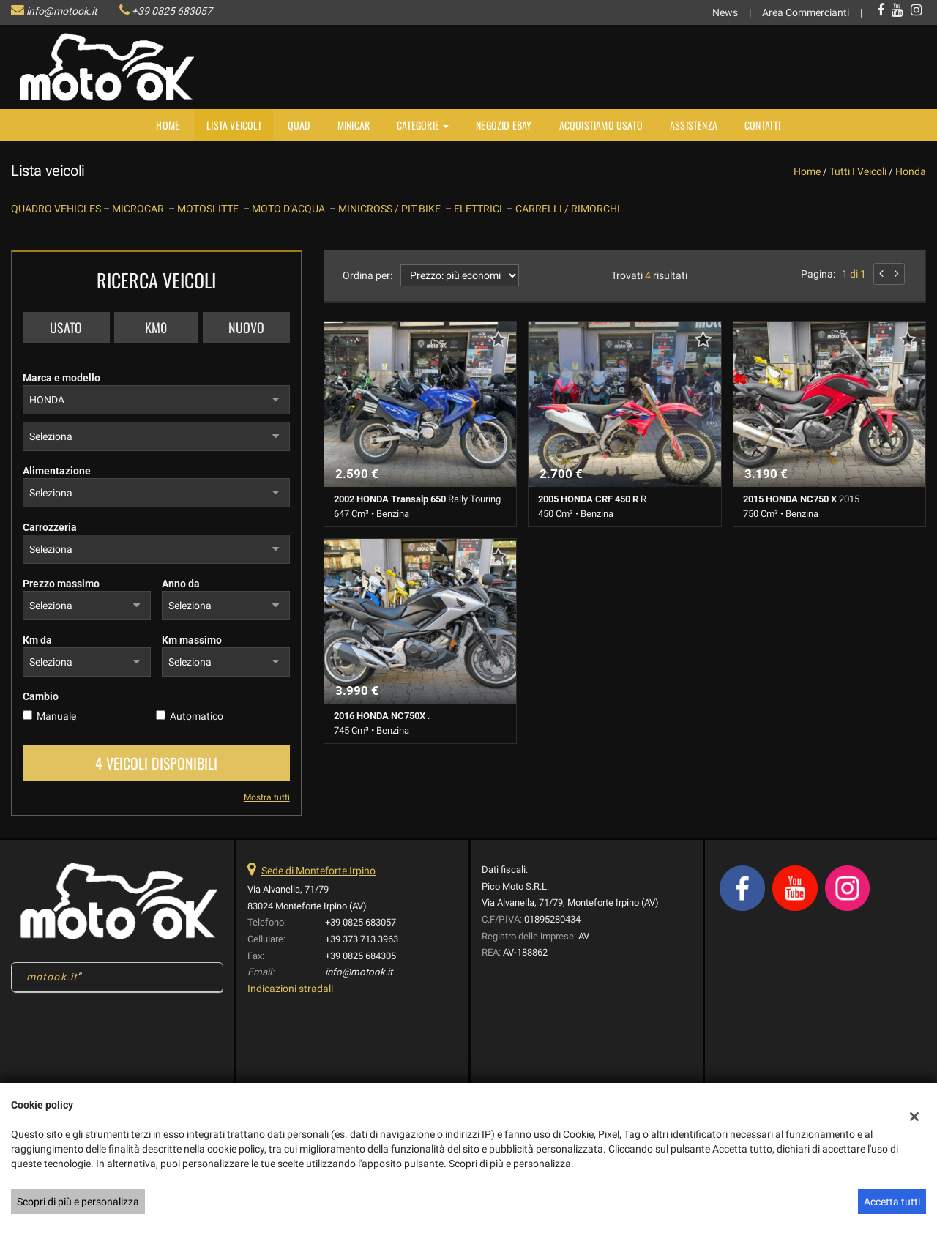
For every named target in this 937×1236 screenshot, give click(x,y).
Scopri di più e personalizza (78, 1201)
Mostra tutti (267, 797)
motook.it (52, 977)
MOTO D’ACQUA (290, 209)
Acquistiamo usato (601, 125)
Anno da (181, 583)
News (725, 12)
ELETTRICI (480, 209)
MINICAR (353, 125)
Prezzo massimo (61, 583)
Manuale (56, 716)
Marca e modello (61, 378)
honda (910, 171)
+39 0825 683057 (172, 11)
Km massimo (192, 640)
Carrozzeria (50, 527)
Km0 (156, 327)
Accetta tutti (892, 1201)
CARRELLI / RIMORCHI (567, 209)
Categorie (423, 125)
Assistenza (693, 125)
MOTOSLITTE (210, 209)
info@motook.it (61, 11)
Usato (66, 327)
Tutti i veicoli (857, 171)
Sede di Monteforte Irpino (318, 870)
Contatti (762, 125)
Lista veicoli (233, 125)
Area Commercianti (805, 12)
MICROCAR (140, 209)
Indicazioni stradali (290, 988)
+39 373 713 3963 (361, 939)
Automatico (196, 716)
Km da (37, 640)
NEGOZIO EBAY (503, 125)
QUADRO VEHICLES (57, 209)
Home (167, 125)
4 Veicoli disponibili (156, 763)
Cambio (41, 696)
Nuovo (246, 327)
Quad (299, 125)
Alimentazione (57, 471)
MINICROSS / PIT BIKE (391, 209)
